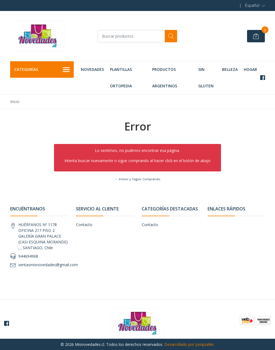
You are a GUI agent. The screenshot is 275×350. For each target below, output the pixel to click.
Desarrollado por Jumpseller (189, 344)
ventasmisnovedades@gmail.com (48, 264)
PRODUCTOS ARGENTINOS (164, 77)
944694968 (28, 256)
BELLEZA (230, 69)
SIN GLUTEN (206, 77)
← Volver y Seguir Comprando (137, 179)
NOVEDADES (92, 69)
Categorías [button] (42, 70)
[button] (255, 5)
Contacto (84, 224)
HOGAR (250, 69)
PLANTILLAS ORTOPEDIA (121, 77)
